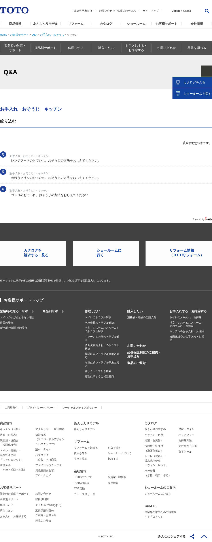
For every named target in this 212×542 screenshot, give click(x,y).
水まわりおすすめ (155, 429)
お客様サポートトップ (23, 300)
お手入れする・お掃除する (188, 311)
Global (187, 10)
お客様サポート (166, 23)
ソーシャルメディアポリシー (79, 407)
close (206, 71)
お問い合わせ (107, 10)
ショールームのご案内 (160, 487)
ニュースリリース (84, 494)
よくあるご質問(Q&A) (48, 505)
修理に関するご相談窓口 (99, 376)
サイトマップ (151, 10)
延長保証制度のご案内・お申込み (144, 354)
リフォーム (75, 23)
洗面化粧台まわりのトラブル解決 (102, 347)
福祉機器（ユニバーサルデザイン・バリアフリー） (49, 439)
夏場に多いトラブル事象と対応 (102, 355)
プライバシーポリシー (40, 407)
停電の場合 (6, 322)
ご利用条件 (11, 407)
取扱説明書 (42, 499)
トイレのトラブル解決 (98, 317)
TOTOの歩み (81, 482)
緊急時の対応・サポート (17, 311)
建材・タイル (43, 449)
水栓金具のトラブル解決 (99, 322)
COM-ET (151, 506)
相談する (113, 458)
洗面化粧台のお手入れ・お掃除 (187, 338)
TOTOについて (83, 477)
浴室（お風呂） (9, 434)
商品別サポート (53, 311)
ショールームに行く (120, 453)
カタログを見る (194, 83)
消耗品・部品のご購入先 (141, 317)
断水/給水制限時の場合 (13, 327)
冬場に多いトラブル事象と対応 (102, 364)
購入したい (135, 311)
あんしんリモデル (45, 23)
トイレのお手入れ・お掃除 (185, 317)
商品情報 (15, 23)
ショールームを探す (197, 94)
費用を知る (80, 453)
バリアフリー (186, 434)
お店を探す (114, 447)
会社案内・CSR (187, 445)
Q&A (34, 34)
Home (3, 34)
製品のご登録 (136, 363)
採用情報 (113, 482)
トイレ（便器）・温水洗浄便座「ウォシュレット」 (12, 455)
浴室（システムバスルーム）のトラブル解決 (102, 329)
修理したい (92, 311)
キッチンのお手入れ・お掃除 (187, 331)
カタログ (106, 23)
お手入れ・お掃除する (13, 516)
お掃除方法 (185, 440)
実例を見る (80, 458)
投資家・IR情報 (117, 477)
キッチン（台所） (10, 429)
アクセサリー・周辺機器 (49, 429)
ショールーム (136, 23)
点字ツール (185, 451)
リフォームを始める (86, 447)
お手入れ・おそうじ (52, 34)
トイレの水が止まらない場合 (17, 317)
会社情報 (197, 23)
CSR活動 (79, 488)
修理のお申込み (126, 10)
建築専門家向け (83, 10)
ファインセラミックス (48, 465)
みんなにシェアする (172, 536)
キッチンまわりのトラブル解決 (102, 338)
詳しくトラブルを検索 (98, 371)
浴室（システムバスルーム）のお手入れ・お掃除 (187, 324)
